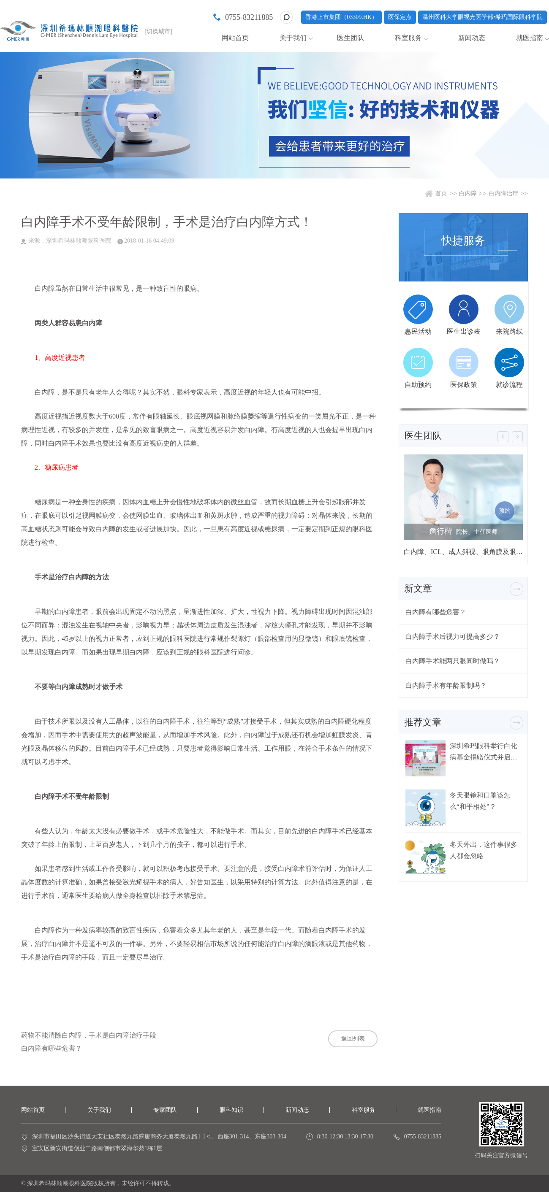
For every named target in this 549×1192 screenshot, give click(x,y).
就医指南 (529, 37)
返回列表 (353, 1038)
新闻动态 (471, 37)
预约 (505, 511)
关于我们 (293, 37)
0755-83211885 (249, 17)
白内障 (468, 193)
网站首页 (235, 37)
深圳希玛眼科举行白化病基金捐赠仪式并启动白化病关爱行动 (483, 751)
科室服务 (408, 37)
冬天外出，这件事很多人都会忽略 (483, 850)
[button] (502, 436)
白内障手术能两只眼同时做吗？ (452, 661)
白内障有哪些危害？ (51, 1048)
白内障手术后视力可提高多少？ (452, 636)
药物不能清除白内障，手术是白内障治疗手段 (88, 1035)
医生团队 (350, 37)
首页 (441, 193)
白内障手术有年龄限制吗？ (445, 685)
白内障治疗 (503, 193)
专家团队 (165, 1110)
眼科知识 (231, 1110)
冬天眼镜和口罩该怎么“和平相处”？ (480, 801)
